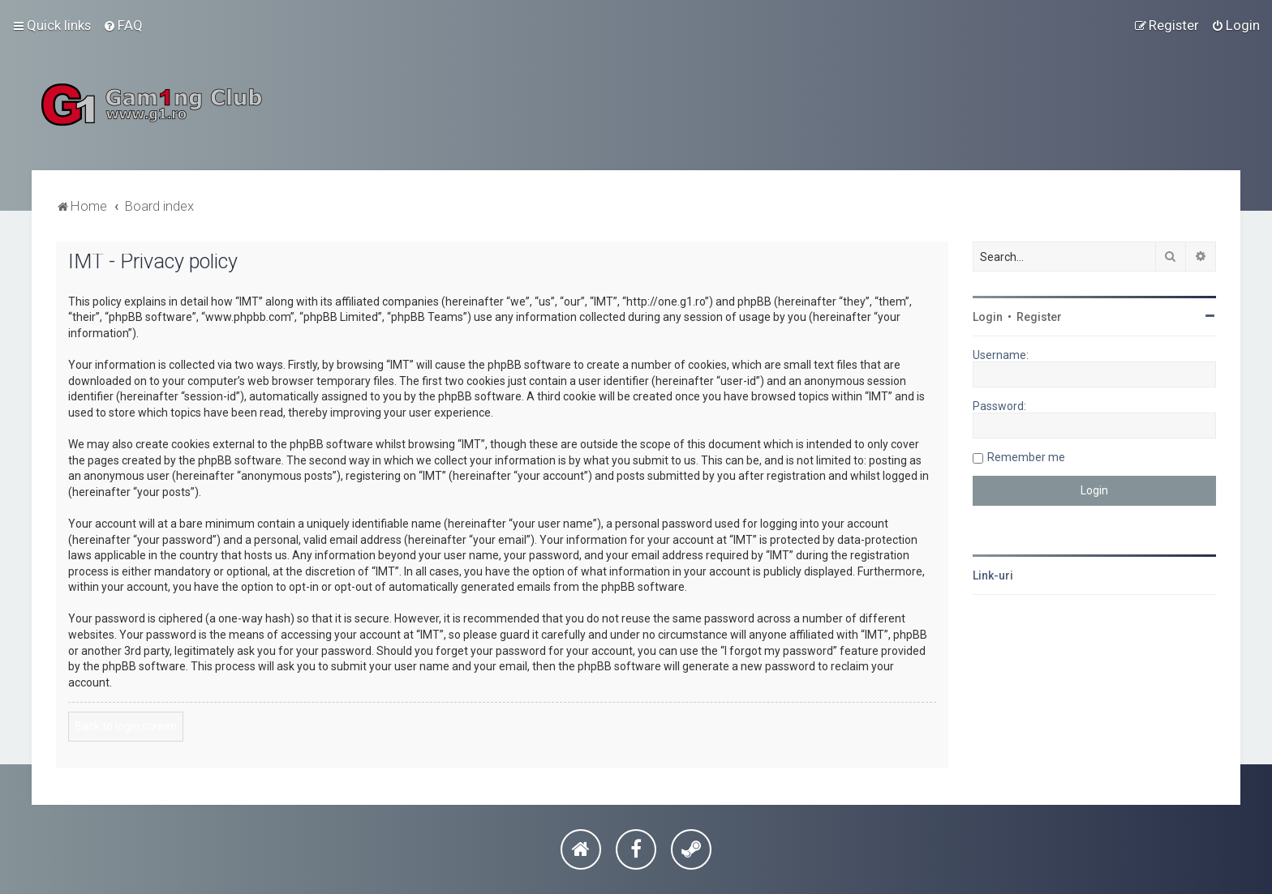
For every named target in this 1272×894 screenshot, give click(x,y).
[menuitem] (123, 25)
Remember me (1026, 457)
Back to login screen (126, 726)
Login (988, 316)
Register (1039, 316)
